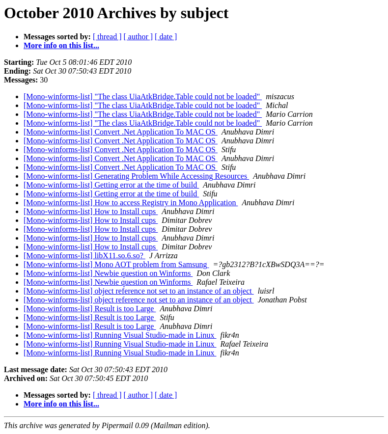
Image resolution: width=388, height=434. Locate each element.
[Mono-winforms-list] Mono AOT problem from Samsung (116, 264)
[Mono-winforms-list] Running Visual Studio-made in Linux (120, 335)
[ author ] (138, 36)
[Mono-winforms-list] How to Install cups (91, 211)
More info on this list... (61, 45)
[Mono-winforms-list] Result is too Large (90, 308)
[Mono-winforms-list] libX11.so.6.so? (84, 255)
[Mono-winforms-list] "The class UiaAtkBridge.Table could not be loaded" (143, 96)
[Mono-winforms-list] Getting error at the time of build (111, 185)
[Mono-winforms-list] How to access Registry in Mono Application (131, 202)
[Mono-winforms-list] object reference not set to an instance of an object (139, 291)
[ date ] (166, 36)
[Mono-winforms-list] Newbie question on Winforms (108, 273)
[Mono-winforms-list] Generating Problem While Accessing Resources (136, 176)
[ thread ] (107, 36)
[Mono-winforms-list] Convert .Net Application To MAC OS (121, 132)
